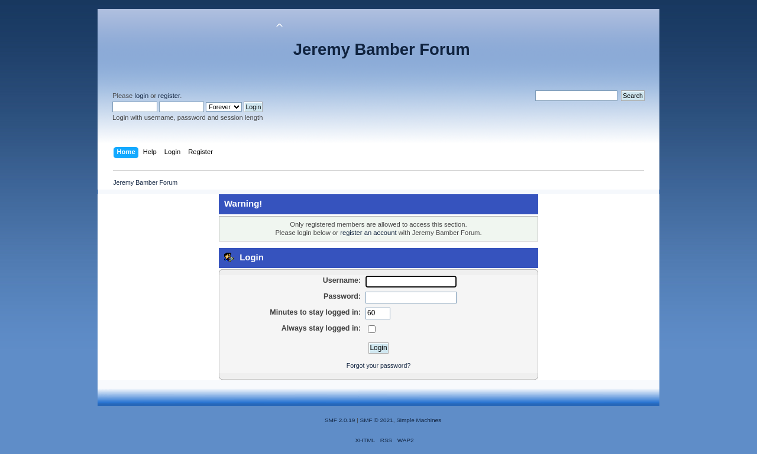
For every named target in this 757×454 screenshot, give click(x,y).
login (141, 95)
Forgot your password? (378, 365)
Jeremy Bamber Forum (381, 49)
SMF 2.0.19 (340, 420)
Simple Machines (418, 420)
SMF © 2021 (376, 420)
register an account (368, 232)
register (169, 95)
